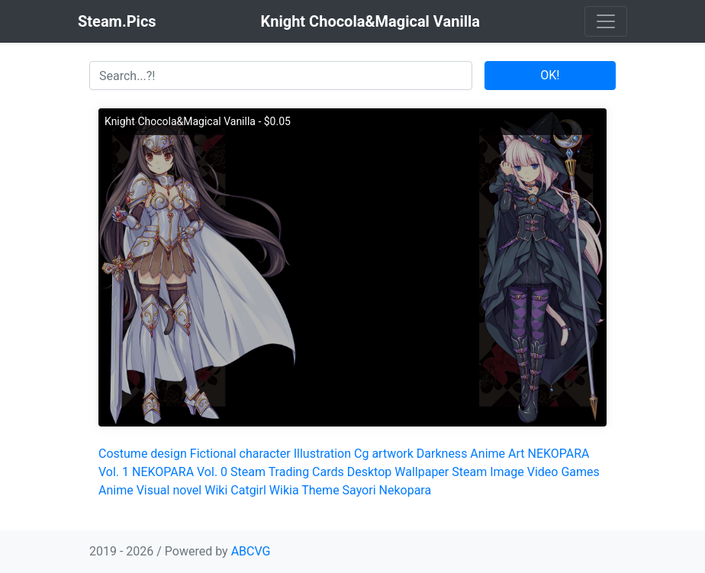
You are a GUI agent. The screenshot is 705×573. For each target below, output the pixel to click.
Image (507, 472)
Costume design (142, 453)
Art (516, 453)
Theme (320, 490)
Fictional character (240, 453)
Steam (469, 472)
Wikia (284, 490)
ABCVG (251, 551)
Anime (487, 453)
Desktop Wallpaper (398, 472)
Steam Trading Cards (287, 472)
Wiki (215, 490)
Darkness (442, 453)
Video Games (563, 472)
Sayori (359, 490)
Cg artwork (384, 453)
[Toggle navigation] (605, 21)
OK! (549, 75)
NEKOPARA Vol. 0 (179, 472)
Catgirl (248, 490)
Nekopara (405, 490)
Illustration (322, 453)
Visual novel (169, 490)
